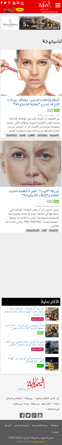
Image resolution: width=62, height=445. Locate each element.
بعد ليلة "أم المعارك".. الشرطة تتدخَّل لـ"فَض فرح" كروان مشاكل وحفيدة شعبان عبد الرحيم (24, 312)
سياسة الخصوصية (40, 425)
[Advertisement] (31, 267)
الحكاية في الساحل (14, 398)
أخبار (53, 398)
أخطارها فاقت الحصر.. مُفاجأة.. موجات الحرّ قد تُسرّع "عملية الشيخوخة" (33, 102)
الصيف (22, 135)
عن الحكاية (55, 425)
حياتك (56, 404)
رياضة (26, 404)
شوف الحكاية (53, 409)
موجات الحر (42, 135)
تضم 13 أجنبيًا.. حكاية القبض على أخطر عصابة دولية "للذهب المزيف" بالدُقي (25, 343)
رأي (58, 398)
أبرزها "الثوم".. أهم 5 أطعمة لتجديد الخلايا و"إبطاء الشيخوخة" (34, 193)
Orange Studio (37, 441)
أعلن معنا (8, 425)
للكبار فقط (45, 404)
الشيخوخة (54, 135)
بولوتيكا (28, 398)
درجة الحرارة (11, 135)
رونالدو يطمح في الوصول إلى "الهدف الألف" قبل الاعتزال (26, 360)
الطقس (31, 135)
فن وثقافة (35, 404)
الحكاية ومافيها (42, 398)
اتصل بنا (55, 432)
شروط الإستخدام (22, 425)
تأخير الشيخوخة (33, 230)
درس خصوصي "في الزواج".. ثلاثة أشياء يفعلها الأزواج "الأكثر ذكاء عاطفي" (24, 327)
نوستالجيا (17, 404)
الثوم (44, 230)
